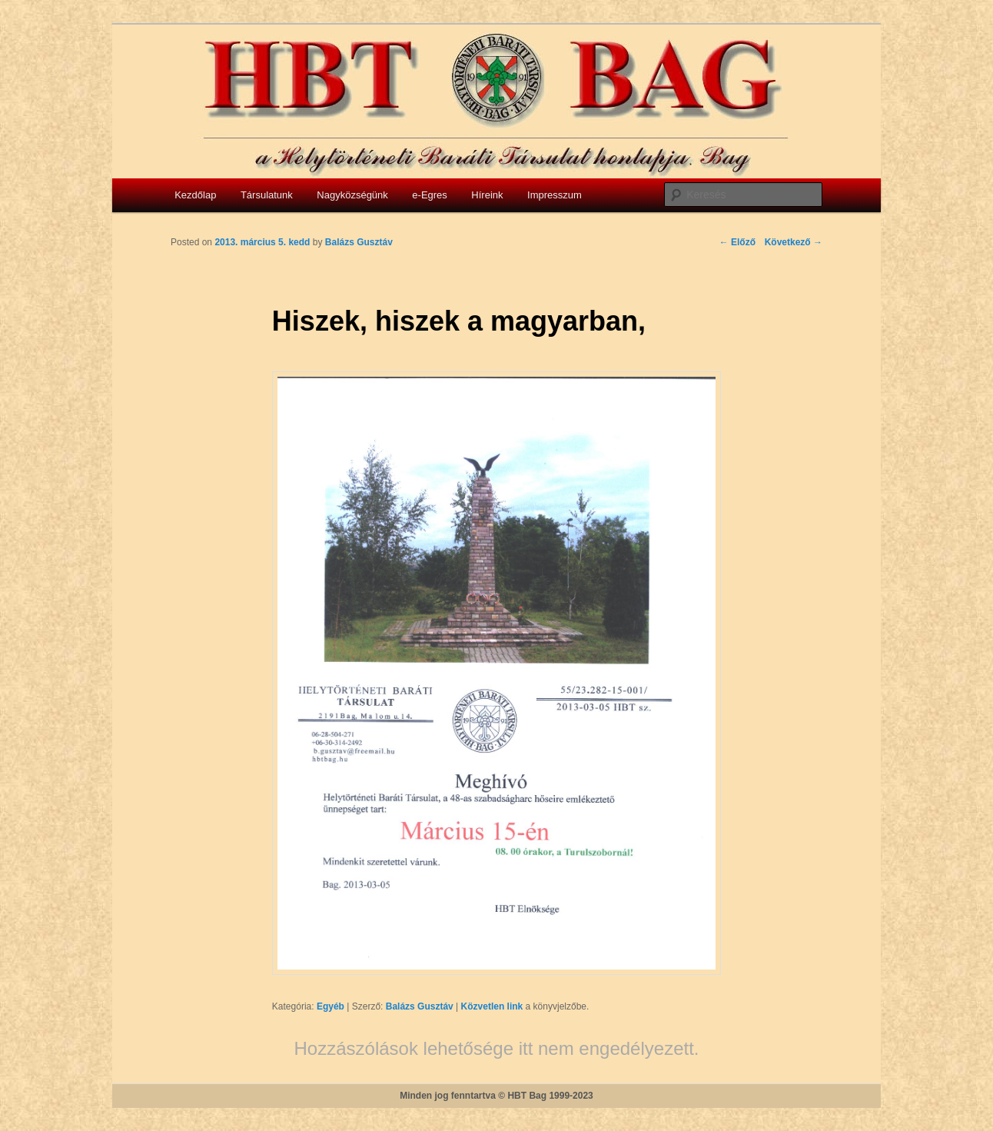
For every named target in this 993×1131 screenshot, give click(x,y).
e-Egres (429, 195)
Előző (737, 242)
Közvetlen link (493, 1006)
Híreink (487, 195)
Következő (793, 242)
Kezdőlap (195, 195)
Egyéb (330, 1006)
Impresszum (554, 195)
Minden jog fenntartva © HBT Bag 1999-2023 (496, 1095)
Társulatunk (267, 195)
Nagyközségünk (352, 195)
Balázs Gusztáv (419, 1006)
